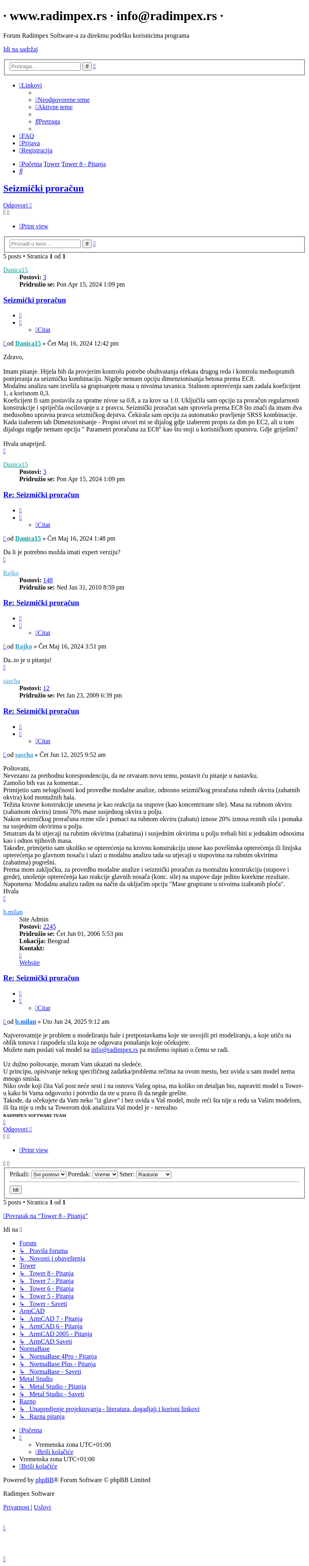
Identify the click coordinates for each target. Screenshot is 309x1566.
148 (48, 580)
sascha (11, 680)
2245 (49, 926)
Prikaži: (38, 1174)
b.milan (13, 912)
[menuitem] (62, 99)
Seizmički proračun (43, 188)
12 (46, 688)
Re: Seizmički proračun (41, 494)
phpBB (44, 1480)
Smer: (145, 1174)
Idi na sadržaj (20, 49)
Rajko (11, 572)
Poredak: (93, 1174)
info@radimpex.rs (114, 1049)
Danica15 (15, 269)
